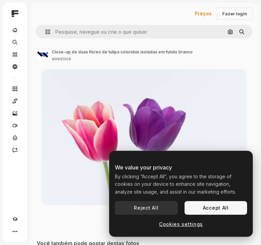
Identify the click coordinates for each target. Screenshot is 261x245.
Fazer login (234, 13)
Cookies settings (181, 224)
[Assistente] (15, 150)
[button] (45, 31)
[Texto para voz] (15, 137)
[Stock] (15, 54)
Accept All (216, 208)
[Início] (15, 29)
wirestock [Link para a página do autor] (61, 58)
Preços (203, 13)
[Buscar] (15, 42)
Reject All (146, 208)
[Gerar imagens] (15, 113)
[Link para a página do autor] (43, 54)
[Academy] (15, 219)
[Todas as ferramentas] (15, 88)
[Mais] (15, 231)
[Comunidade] (15, 66)
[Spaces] (15, 101)
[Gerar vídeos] (15, 125)
